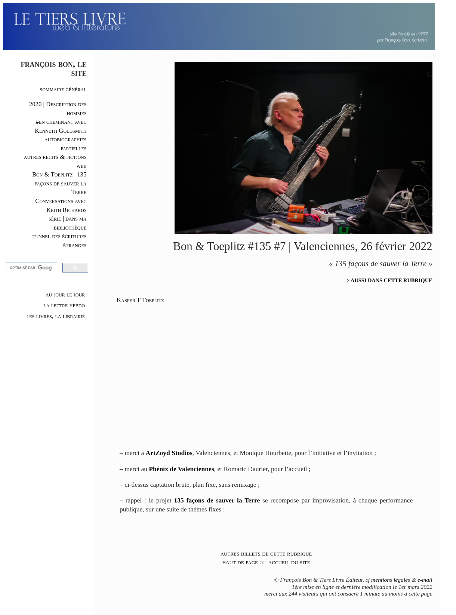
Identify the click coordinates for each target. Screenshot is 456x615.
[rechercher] (31, 268)
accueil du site (289, 562)
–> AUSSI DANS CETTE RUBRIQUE (388, 280)
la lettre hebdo (64, 305)
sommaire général (63, 89)
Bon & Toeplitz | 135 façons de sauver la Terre (59, 183)
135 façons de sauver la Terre (217, 500)
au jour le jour (65, 294)
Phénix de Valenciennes (181, 469)
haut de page (240, 562)
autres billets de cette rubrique (266, 553)
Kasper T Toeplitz (140, 300)
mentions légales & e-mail (401, 579)
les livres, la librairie (56, 316)
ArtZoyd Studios (169, 452)
